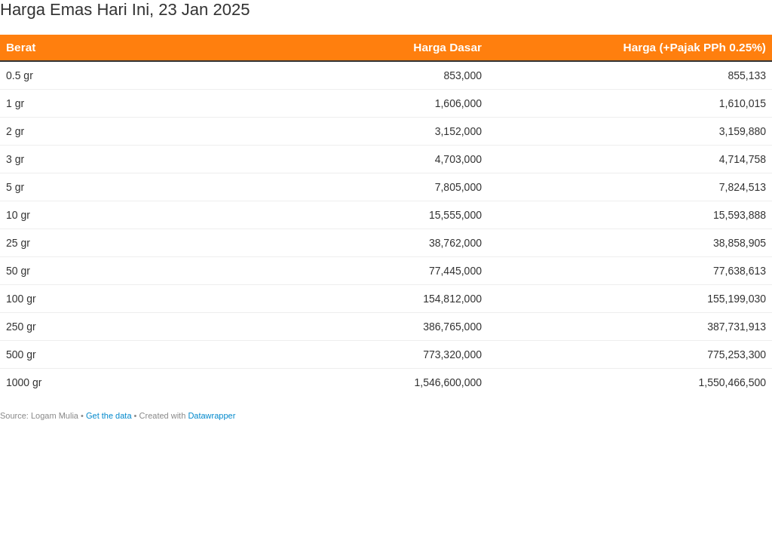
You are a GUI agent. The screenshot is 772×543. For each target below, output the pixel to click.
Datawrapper (211, 415)
